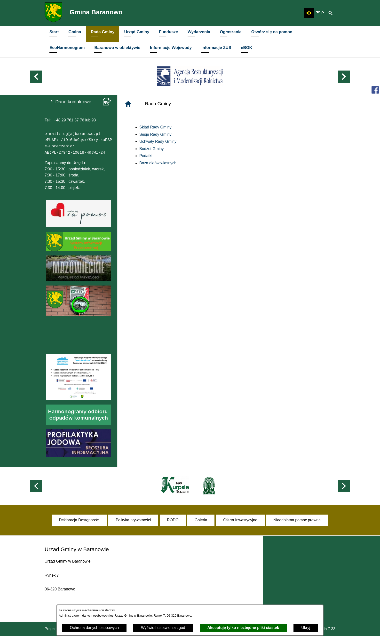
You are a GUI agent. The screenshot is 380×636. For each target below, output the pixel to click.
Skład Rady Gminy (155, 127)
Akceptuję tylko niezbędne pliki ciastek (243, 628)
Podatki (145, 156)
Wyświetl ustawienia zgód (163, 628)
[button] (309, 13)
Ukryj (305, 628)
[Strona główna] (128, 104)
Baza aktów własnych (157, 163)
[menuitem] (54, 34)
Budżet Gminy (151, 149)
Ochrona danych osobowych (94, 628)
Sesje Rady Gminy (155, 134)
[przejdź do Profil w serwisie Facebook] (375, 90)
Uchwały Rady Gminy (157, 141)
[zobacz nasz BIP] (320, 13)
